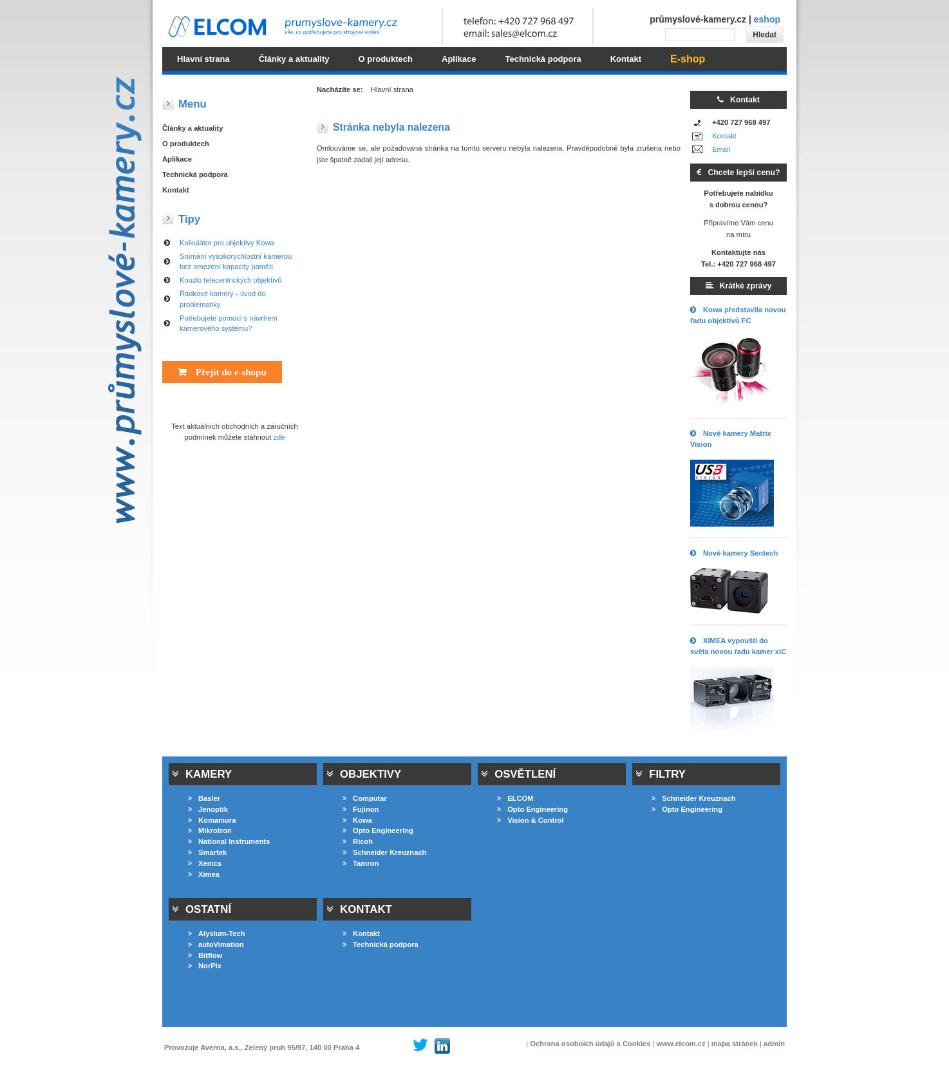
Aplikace (177, 159)
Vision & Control (530, 820)
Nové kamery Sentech (734, 553)
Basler (204, 798)
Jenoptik (208, 809)
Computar (365, 798)
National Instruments (229, 841)
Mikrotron (210, 830)
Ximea (204, 874)
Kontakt (724, 136)
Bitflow (205, 955)
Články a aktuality (192, 128)
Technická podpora (195, 174)
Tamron (361, 863)
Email (721, 149)
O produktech (185, 143)
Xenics (204, 863)
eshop (767, 19)
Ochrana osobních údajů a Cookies (590, 1043)
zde (279, 437)
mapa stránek (734, 1043)
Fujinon (361, 809)
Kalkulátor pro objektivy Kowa (227, 243)
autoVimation (216, 944)
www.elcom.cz (681, 1043)
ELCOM (515, 798)
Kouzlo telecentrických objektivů (231, 280)
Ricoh (358, 841)
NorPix (204, 966)
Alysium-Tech (216, 933)
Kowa (357, 820)
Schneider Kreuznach (384, 852)
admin (774, 1043)
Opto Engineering (378, 830)
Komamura (212, 820)
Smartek (207, 852)
